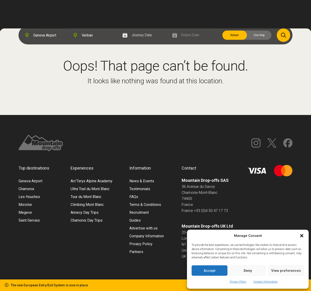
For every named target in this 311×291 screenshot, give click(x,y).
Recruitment (139, 212)
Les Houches (29, 197)
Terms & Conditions (145, 204)
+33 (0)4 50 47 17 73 (211, 210)
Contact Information (265, 281)
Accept (209, 271)
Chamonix (26, 189)
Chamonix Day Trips (87, 220)
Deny (248, 271)
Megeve (25, 212)
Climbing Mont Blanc (87, 204)
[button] (301, 235)
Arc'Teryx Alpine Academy (91, 181)
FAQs (133, 197)
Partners (136, 252)
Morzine (25, 204)
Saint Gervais (29, 220)
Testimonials (139, 189)
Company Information (146, 236)
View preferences (286, 271)
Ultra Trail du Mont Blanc (90, 189)
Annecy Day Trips (85, 212)
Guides (135, 220)
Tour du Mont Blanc (86, 197)
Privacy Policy (238, 281)
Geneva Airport (30, 181)
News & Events (141, 181)
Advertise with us (143, 228)
